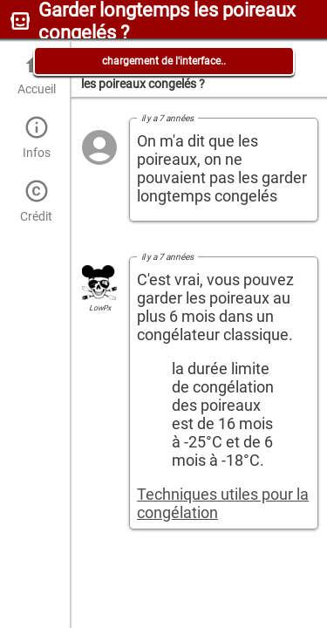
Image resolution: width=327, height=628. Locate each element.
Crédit (36, 201)
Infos (36, 137)
